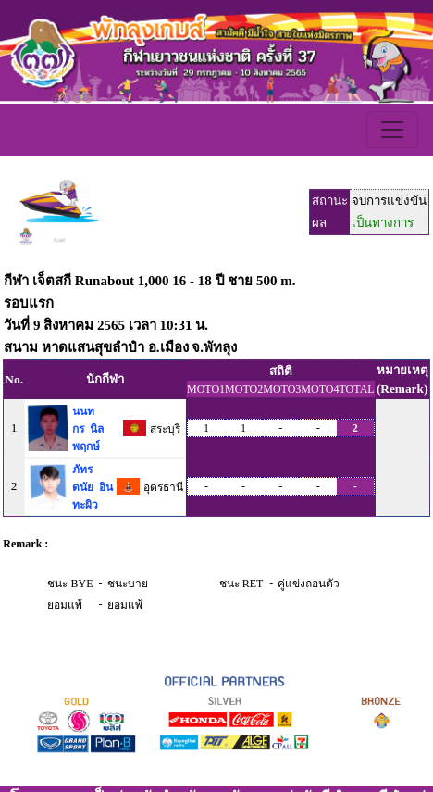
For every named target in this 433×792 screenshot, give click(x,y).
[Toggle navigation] (392, 129)
